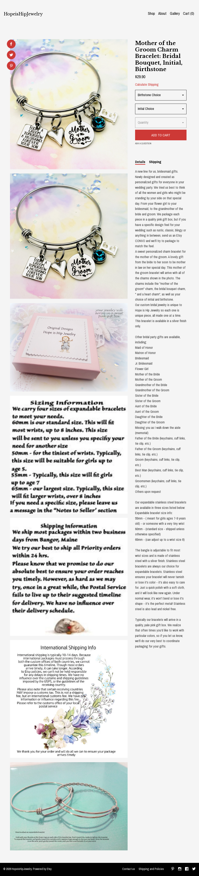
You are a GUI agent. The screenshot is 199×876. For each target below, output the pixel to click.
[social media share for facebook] (11, 44)
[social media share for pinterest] (11, 66)
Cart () (188, 13)
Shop (151, 13)
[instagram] (179, 869)
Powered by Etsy (42, 869)
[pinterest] (172, 869)
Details (140, 161)
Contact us (128, 869)
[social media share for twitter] (11, 55)
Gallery (175, 13)
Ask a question (143, 143)
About (162, 13)
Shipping (155, 161)
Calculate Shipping (147, 84)
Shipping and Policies (151, 869)
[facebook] (186, 869)
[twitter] (194, 869)
